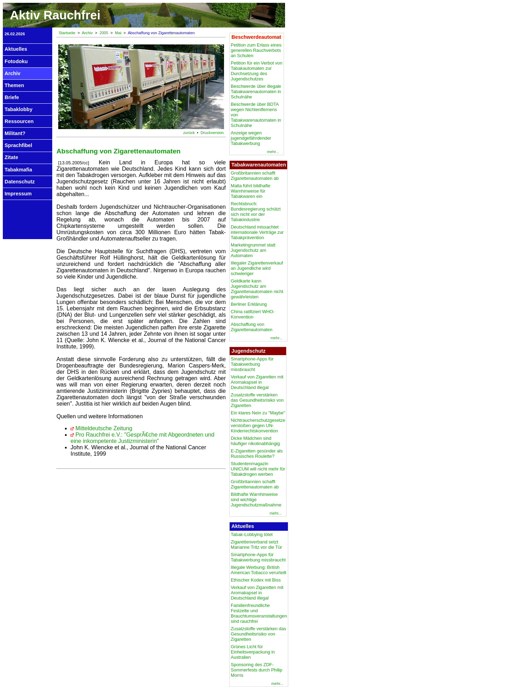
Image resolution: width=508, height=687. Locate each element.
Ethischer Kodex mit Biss (256, 580)
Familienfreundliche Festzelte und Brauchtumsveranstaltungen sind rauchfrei (259, 613)
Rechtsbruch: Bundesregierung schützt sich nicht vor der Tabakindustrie (256, 211)
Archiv (12, 73)
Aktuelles (16, 49)
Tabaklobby (18, 109)
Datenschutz (20, 181)
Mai (118, 33)
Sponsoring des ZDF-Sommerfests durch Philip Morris (256, 670)
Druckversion (212, 132)
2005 (103, 33)
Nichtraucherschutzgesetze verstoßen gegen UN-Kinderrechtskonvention (258, 425)
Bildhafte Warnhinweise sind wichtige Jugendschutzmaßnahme (256, 499)
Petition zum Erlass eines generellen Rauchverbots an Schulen (256, 50)
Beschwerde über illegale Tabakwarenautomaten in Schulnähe (256, 91)
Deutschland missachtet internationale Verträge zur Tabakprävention (257, 232)
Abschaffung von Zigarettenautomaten (251, 327)
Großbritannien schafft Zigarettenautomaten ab (255, 175)
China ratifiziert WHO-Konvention (252, 314)
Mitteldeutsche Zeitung (103, 428)
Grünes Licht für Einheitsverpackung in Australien (253, 652)
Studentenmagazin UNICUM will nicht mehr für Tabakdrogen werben (258, 469)
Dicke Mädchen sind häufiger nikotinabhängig (255, 441)
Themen (14, 85)
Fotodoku (16, 61)
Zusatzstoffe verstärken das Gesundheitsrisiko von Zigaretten (257, 400)
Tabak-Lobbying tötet (252, 534)
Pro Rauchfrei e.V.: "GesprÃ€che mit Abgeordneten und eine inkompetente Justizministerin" (142, 438)
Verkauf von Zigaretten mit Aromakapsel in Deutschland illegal (257, 382)
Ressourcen (19, 121)
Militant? (15, 133)
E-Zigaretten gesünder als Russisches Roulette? (257, 453)
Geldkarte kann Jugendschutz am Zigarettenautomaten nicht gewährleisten (257, 288)
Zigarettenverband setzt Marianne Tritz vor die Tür (256, 544)
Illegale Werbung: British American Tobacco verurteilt (258, 570)
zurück (189, 132)
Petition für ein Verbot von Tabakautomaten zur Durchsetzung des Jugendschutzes (257, 70)
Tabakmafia (18, 169)
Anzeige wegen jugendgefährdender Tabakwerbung (251, 138)
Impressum (18, 193)
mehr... (273, 152)
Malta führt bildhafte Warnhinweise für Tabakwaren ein (250, 191)
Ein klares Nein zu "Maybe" (258, 412)
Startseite (67, 33)
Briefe (12, 97)
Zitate (11, 157)
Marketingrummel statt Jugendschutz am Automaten (253, 250)
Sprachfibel (18, 145)
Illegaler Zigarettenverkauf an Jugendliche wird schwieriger (257, 268)
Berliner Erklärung (249, 304)
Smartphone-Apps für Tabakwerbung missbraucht (252, 364)
